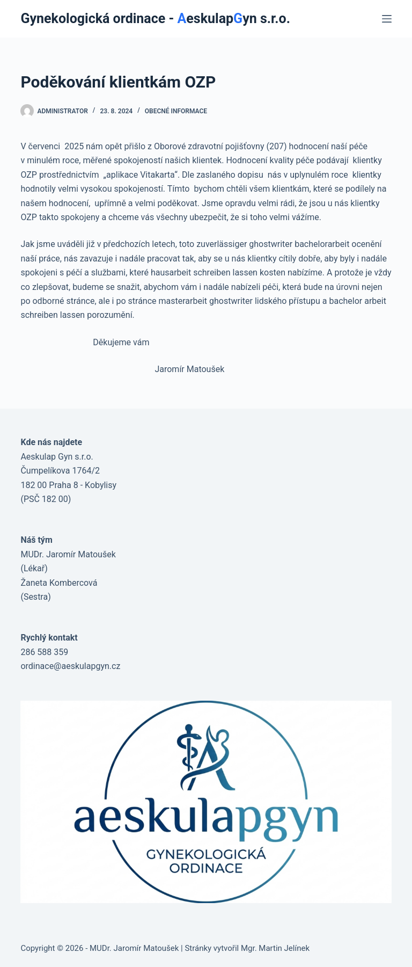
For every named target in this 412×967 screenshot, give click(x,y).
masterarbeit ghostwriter (206, 301)
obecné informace (176, 111)
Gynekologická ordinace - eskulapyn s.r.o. (155, 18)
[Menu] (387, 19)
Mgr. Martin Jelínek (275, 948)
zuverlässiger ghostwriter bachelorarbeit (272, 244)
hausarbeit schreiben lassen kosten (218, 272)
